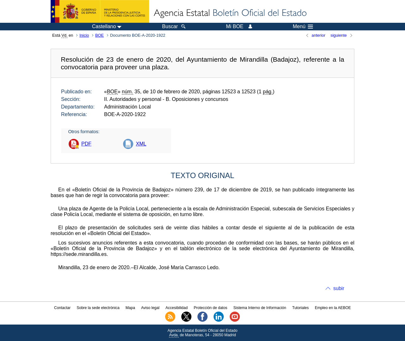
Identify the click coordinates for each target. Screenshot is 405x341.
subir (338, 288)
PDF (86, 143)
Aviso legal (150, 308)
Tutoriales (300, 308)
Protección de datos (210, 308)
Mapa (130, 308)
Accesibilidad (176, 308)
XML (141, 143)
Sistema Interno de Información (260, 308)
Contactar (62, 308)
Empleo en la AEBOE (333, 308)
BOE (99, 35)
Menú (303, 26)
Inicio (84, 35)
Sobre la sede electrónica (98, 308)
